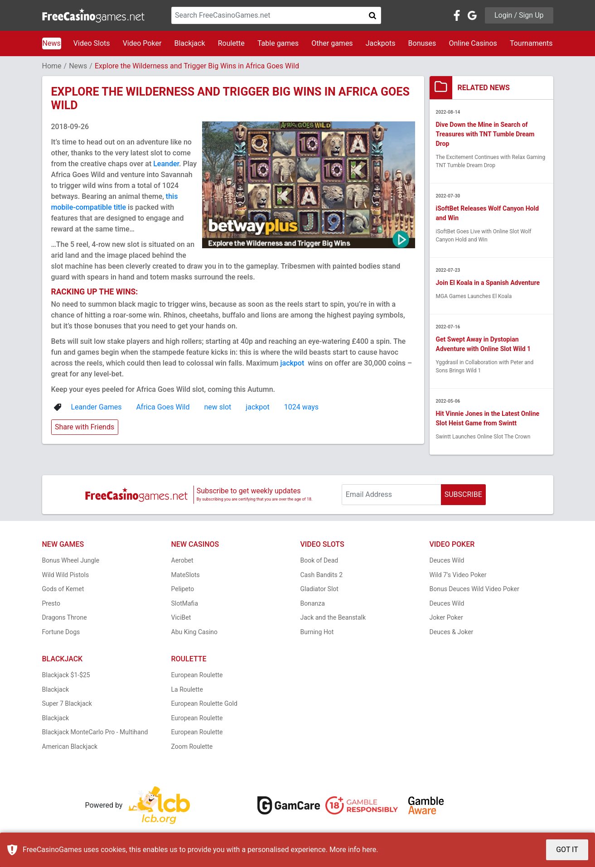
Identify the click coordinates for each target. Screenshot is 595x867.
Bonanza (312, 603)
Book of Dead (319, 560)
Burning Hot (317, 632)
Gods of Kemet (63, 589)
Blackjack (189, 43)
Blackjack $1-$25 (66, 675)
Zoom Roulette (192, 746)
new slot (218, 407)
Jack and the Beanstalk (333, 617)
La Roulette (187, 689)
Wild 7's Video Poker (458, 574)
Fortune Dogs (61, 632)
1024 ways (301, 407)
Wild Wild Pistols (65, 574)
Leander (166, 163)
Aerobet (182, 560)
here (369, 849)
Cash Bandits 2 (321, 574)
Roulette (231, 43)
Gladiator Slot (319, 589)
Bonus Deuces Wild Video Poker (474, 589)
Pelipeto (182, 589)
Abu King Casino (194, 632)
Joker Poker (446, 617)
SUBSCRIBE (463, 494)
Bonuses (422, 43)
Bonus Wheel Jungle (71, 560)
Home (52, 66)
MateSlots (185, 574)
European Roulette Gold (204, 704)
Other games (332, 43)
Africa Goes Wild (162, 407)
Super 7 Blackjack (67, 704)
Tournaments (531, 43)
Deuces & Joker (452, 632)
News (52, 43)
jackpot (293, 363)
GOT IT (567, 849)
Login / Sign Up (519, 15)
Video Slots (91, 43)
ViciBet (181, 617)
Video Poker (142, 43)
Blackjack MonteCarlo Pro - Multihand (95, 732)
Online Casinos (473, 43)
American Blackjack (70, 746)
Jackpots (381, 43)
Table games (278, 43)
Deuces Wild (447, 560)
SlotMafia (184, 603)
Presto (51, 603)
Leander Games (96, 407)
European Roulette (197, 675)
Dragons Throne (64, 617)
